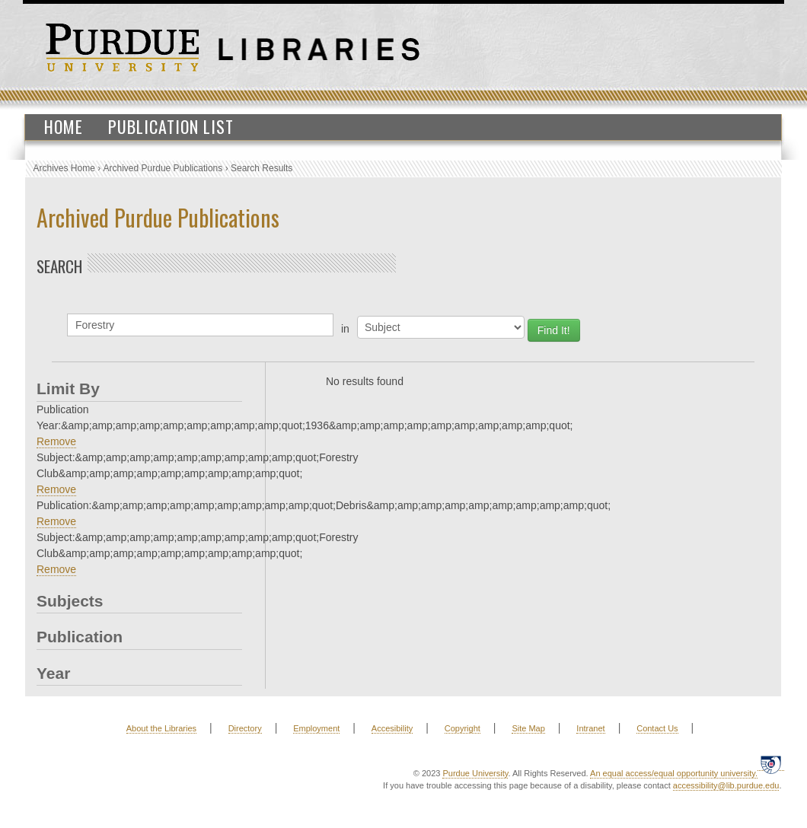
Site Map (528, 728)
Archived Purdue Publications (163, 168)
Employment (316, 728)
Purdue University (475, 773)
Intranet (590, 728)
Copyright (462, 728)
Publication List (171, 126)
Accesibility (392, 728)
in (345, 329)
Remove (56, 441)
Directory (245, 728)
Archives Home (64, 168)
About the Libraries (161, 728)
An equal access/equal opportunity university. (674, 773)
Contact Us (657, 728)
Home (63, 126)
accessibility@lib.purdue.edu (726, 785)
